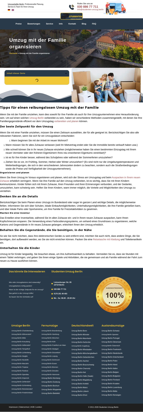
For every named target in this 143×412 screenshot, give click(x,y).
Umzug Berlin (36, 118)
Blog (84, 24)
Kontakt (72, 24)
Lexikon (39, 407)
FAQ (94, 24)
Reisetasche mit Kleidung (106, 239)
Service (49, 24)
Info (61, 24)
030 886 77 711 (87, 6)
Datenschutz (24, 407)
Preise (19, 24)
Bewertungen (33, 24)
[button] (66, 73)
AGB (32, 407)
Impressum (13, 407)
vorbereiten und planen (66, 121)
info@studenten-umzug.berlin (90, 9)
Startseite (13, 53)
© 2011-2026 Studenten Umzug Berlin (103, 407)
